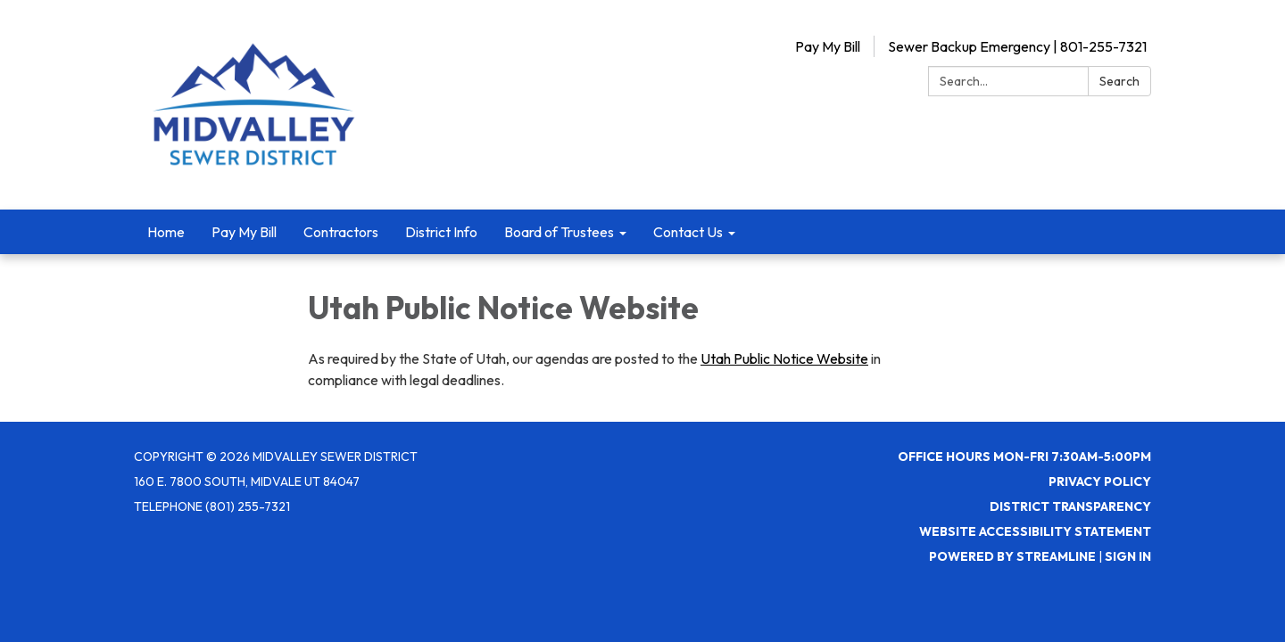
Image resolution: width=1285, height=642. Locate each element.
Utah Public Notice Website (784, 358)
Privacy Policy (1100, 481)
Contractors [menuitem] (340, 232)
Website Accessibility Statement (1035, 531)
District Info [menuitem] (441, 232)
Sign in (1128, 556)
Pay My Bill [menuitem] (244, 232)
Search (1119, 81)
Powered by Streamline (1012, 556)
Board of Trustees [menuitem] (559, 232)
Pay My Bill (827, 46)
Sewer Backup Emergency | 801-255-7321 (1017, 46)
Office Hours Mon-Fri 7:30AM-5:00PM (1024, 457)
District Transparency (1070, 506)
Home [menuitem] (166, 232)
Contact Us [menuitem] (688, 232)
